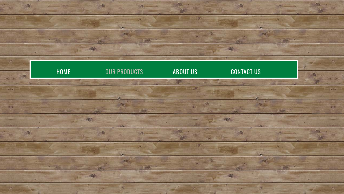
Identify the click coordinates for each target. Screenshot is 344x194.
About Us (185, 71)
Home (63, 71)
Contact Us (246, 71)
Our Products (124, 71)
